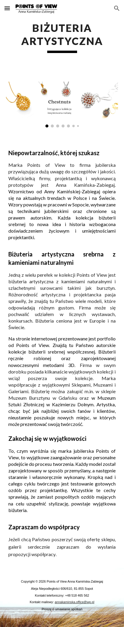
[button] (7, 8)
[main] (62, 37)
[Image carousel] (62, 104)
